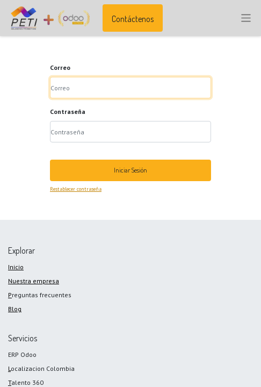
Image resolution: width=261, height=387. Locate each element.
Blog (14, 309)
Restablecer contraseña (76, 188)
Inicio (16, 267)
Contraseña (67, 112)
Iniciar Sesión (130, 170)
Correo (60, 67)
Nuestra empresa (33, 281)
